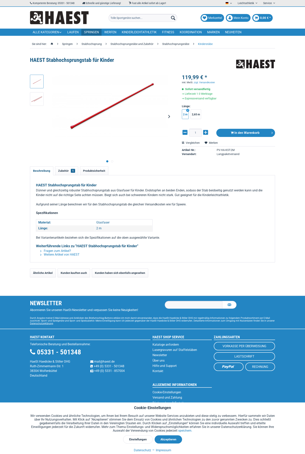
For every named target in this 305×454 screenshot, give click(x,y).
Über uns (158, 360)
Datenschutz (142, 450)
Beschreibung (41, 170)
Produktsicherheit (94, 170)
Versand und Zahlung (167, 397)
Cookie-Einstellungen (166, 392)
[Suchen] (173, 18)
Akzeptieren (168, 439)
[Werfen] (110, 32)
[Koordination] (190, 32)
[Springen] (91, 32)
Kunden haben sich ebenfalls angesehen (120, 272)
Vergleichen (191, 142)
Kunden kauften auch (74, 272)
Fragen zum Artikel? (55, 251)
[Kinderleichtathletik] (139, 32)
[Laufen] (73, 32)
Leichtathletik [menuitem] (246, 3)
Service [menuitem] (267, 3)
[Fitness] (168, 32)
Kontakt (157, 371)
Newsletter (159, 355)
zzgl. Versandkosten (204, 82)
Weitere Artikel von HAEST (60, 254)
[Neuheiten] (233, 32)
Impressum (161, 450)
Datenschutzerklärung (41, 323)
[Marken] (213, 32)
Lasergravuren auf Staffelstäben (174, 350)
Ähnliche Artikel (43, 272)
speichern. (185, 430)
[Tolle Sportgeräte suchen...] (143, 18)
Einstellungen (138, 439)
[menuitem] (143, 18)
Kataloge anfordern (165, 344)
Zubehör (66, 170)
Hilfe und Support (164, 366)
